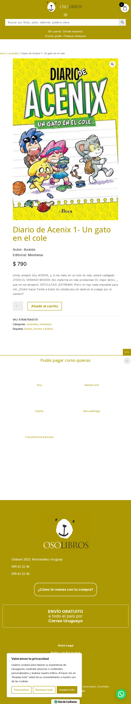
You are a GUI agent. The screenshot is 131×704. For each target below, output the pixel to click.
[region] (44, 675)
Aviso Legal (65, 645)
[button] (112, 64)
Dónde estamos (73, 31)
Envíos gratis (53, 36)
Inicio (3, 53)
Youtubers (45, 324)
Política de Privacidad (65, 653)
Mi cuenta (54, 31)
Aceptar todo (67, 689)
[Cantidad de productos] (18, 306)
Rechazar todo (44, 689)
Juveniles (13, 53)
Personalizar (21, 689)
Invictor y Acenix (43, 328)
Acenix (28, 328)
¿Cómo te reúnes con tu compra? (65, 589)
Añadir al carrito (44, 306)
